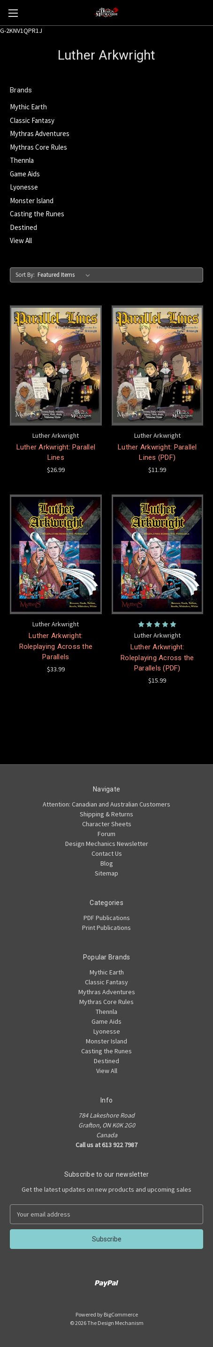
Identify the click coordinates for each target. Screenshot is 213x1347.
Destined (23, 227)
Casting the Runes (37, 213)
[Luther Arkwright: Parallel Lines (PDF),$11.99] (157, 365)
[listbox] (65, 275)
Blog (106, 863)
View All (21, 240)
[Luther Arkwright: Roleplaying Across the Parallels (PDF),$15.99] (157, 554)
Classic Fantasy (32, 120)
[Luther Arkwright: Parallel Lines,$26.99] (55, 365)
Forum (106, 834)
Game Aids (25, 173)
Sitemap (106, 873)
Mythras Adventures (39, 133)
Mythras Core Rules (38, 147)
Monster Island (31, 200)
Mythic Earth (28, 106)
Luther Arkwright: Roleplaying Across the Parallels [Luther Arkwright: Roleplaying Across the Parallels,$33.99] (56, 646)
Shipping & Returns (106, 814)
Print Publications (106, 927)
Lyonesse (24, 187)
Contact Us (106, 853)
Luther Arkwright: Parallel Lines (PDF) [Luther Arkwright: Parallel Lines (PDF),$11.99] (157, 452)
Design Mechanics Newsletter (106, 843)
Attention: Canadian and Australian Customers (106, 804)
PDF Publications (107, 917)
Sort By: (25, 275)
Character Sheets (106, 824)
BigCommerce (121, 1314)
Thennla (22, 160)
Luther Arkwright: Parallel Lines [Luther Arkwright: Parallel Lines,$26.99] (56, 452)
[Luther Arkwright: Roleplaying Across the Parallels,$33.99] (55, 554)
